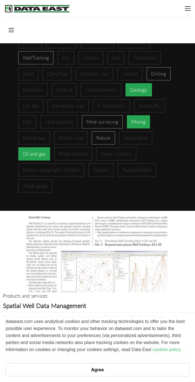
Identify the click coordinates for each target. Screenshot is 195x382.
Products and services (25, 296)
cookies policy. (167, 349)
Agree (97, 369)
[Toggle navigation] (187, 8)
